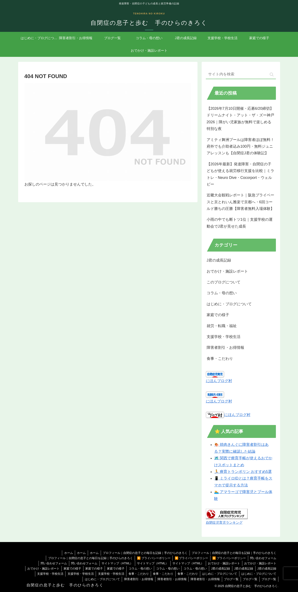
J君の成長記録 (220, 568)
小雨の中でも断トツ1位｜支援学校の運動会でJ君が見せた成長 (240, 222)
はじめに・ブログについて (219, 573)
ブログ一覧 (231, 579)
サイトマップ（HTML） (116, 563)
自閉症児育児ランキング (224, 522)
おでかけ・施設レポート (224, 563)
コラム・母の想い (139, 568)
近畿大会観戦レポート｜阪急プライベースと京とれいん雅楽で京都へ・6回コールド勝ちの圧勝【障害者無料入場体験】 (240, 202)
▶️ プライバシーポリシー (153, 558)
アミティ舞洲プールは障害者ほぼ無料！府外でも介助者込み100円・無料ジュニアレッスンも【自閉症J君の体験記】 (240, 146)
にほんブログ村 (219, 381)
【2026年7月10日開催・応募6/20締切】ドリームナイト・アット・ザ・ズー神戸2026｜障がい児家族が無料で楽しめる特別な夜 (240, 118)
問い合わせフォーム (263, 558)
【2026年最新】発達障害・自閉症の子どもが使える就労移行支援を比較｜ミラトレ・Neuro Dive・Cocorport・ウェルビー (240, 174)
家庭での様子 (70, 568)
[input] (241, 74)
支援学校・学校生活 (48, 573)
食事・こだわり (137, 573)
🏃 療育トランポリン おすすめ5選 (243, 472)
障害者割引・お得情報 (137, 579)
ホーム (67, 553)
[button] (271, 74)
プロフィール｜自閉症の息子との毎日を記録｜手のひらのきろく (145, 553)
